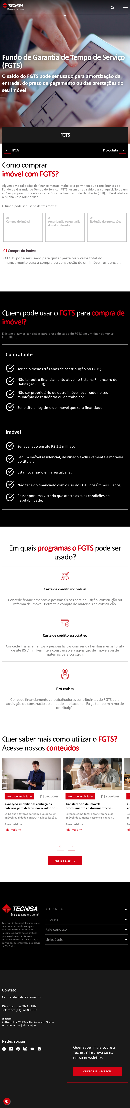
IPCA (11, 150)
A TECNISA (54, 909)
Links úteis (54, 939)
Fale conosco (56, 929)
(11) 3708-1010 (26, 1010)
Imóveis (51, 919)
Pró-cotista (114, 150)
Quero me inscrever (97, 1071)
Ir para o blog (65, 860)
